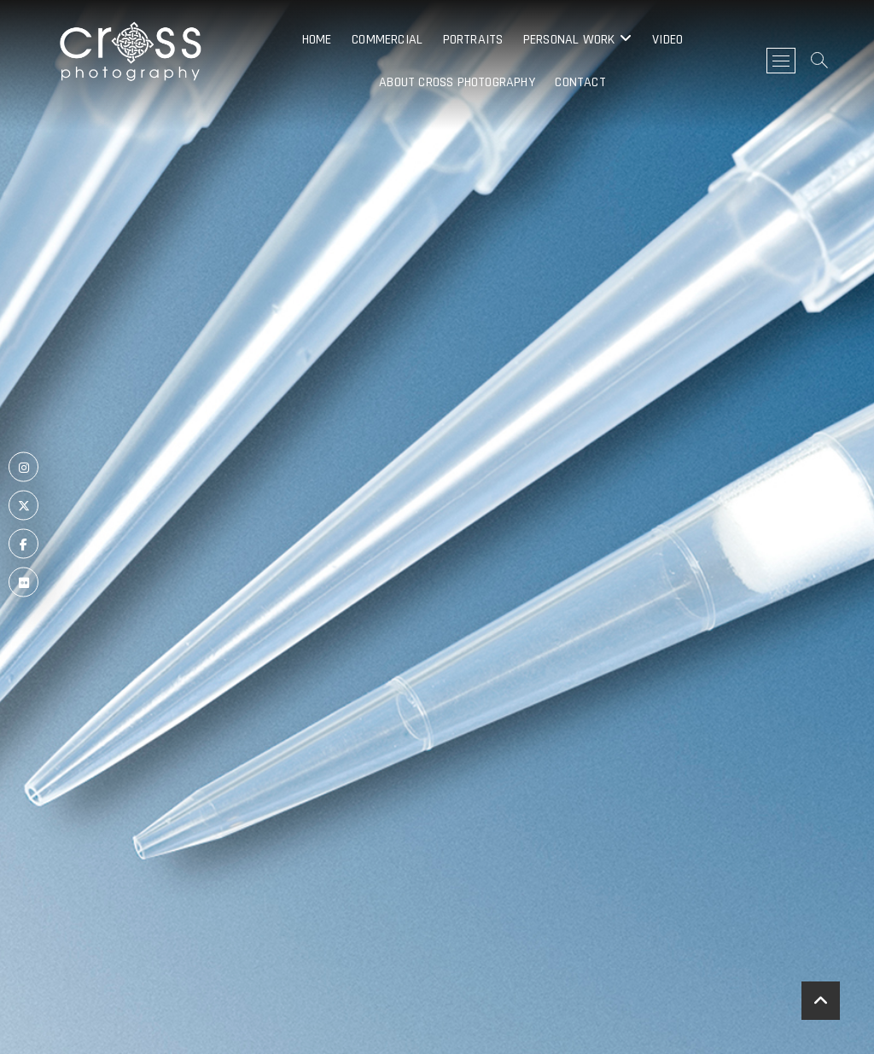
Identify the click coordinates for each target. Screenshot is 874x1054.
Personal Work (569, 40)
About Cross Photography (457, 82)
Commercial (387, 40)
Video (667, 40)
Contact (580, 82)
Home (317, 40)
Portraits (473, 40)
